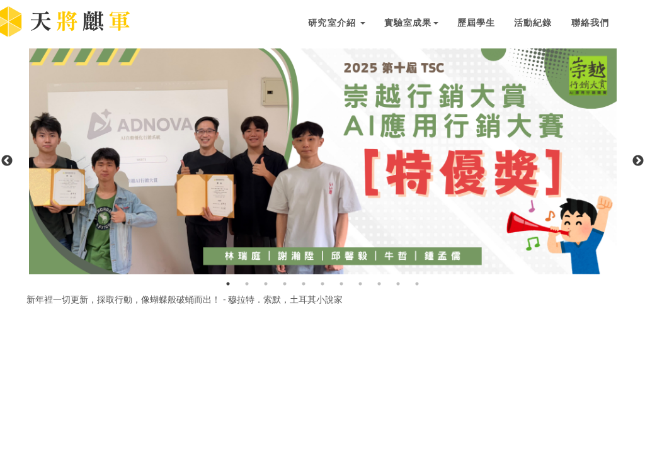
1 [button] (228, 283)
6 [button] (322, 283)
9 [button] (379, 283)
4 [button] (284, 283)
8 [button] (360, 283)
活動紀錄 (533, 23)
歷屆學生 (476, 23)
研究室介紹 (336, 23)
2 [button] (247, 283)
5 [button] (303, 283)
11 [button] (417, 283)
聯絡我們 (590, 23)
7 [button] (341, 283)
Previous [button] (7, 161)
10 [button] (398, 283)
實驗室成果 (411, 23)
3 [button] (266, 283)
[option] (323, 161)
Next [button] (638, 161)
